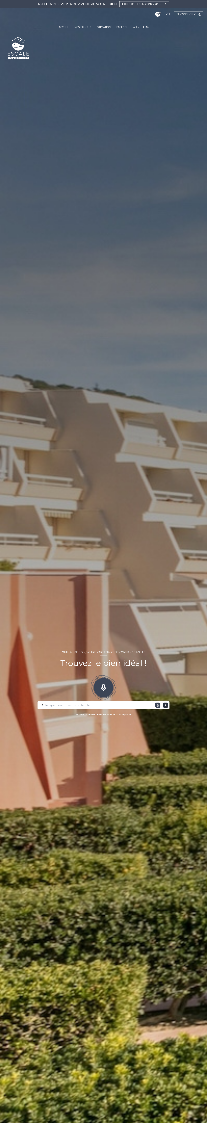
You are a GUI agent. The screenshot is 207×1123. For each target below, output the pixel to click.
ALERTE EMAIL (142, 27)
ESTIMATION (103, 27)
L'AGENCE (122, 27)
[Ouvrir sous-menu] (91, 27)
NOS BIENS (81, 27)
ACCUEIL (64, 27)
